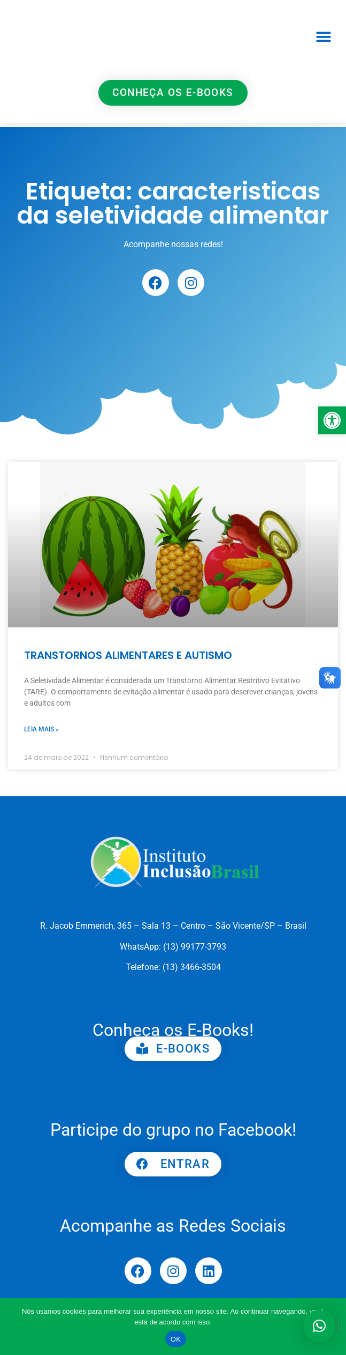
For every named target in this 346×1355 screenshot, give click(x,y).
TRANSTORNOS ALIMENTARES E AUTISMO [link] (128, 655)
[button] (324, 37)
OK (176, 1339)
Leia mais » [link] (41, 729)
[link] (332, 420)
